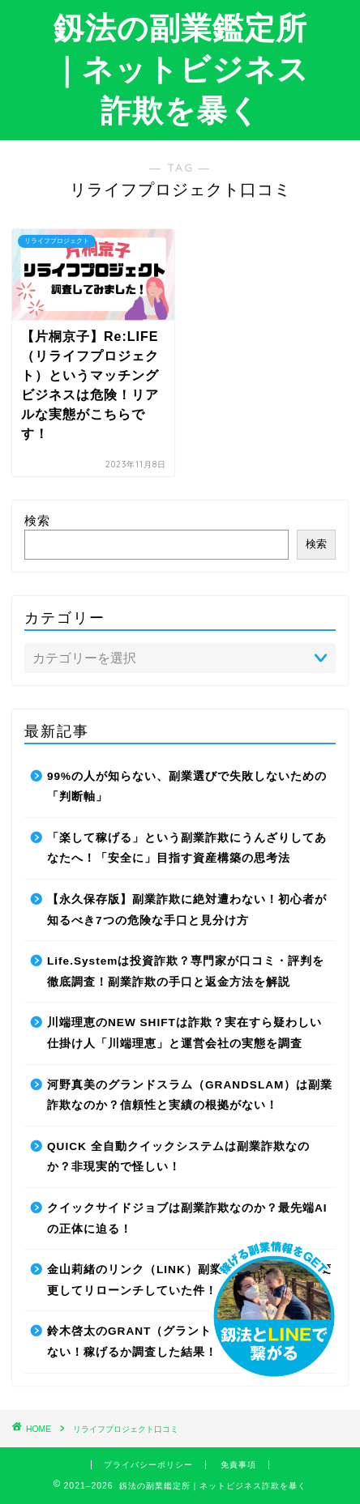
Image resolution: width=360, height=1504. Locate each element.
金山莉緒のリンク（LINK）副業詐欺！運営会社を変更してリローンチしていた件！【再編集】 (189, 1280)
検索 (37, 520)
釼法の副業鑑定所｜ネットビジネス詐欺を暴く (180, 69)
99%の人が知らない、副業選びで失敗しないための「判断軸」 (187, 786)
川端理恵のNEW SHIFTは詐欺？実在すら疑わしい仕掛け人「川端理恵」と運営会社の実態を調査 (184, 1033)
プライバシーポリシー (148, 1464)
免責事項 (238, 1464)
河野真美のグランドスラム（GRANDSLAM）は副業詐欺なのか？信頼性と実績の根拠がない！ (189, 1095)
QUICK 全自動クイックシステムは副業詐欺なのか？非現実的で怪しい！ (178, 1157)
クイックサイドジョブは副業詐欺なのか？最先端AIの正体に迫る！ (187, 1218)
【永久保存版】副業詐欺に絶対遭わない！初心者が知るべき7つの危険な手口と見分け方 (187, 910)
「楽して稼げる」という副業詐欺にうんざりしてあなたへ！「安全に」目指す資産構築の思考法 (187, 848)
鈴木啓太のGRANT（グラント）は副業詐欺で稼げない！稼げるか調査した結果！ (184, 1341)
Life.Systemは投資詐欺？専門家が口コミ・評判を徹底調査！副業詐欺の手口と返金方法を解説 (185, 971)
